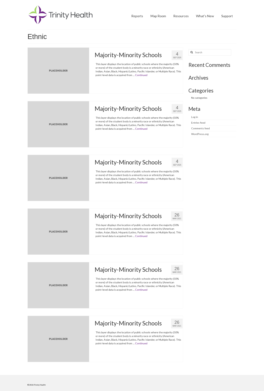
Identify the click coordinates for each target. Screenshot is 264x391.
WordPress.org (200, 134)
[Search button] (191, 52)
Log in (194, 116)
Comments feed (200, 128)
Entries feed (198, 122)
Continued (141, 75)
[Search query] (209, 52)
